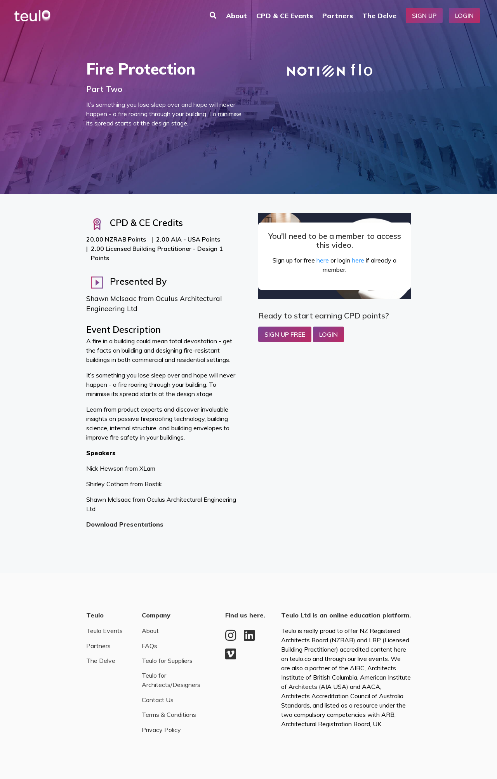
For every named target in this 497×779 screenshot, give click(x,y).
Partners (337, 15)
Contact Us (158, 700)
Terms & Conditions (169, 714)
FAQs (149, 646)
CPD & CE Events (284, 15)
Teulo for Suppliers (167, 660)
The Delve (379, 15)
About (236, 15)
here (322, 260)
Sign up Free (284, 334)
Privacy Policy (161, 730)
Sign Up (424, 15)
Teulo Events (104, 631)
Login (464, 15)
